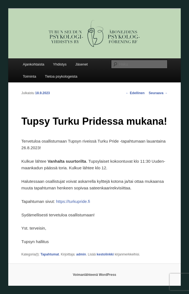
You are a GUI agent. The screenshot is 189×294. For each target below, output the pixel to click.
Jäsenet (81, 64)
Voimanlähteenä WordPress (94, 275)
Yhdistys (59, 64)
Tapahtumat (49, 254)
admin (81, 254)
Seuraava (158, 93)
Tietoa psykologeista (61, 76)
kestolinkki (105, 254)
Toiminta (29, 76)
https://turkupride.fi (73, 201)
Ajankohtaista (33, 64)
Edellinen (135, 93)
